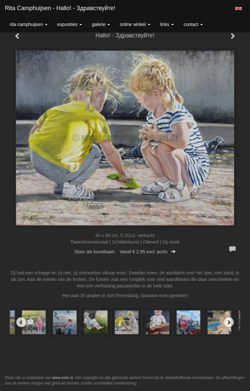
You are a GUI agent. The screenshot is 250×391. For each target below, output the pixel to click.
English (238, 8)
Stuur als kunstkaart (125, 251)
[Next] (229, 322)
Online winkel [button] (135, 24)
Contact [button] (193, 24)
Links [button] (167, 24)
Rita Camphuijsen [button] (29, 24)
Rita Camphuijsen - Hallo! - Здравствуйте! (60, 8)
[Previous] (21, 322)
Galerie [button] (101, 24)
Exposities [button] (69, 24)
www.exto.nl (62, 377)
